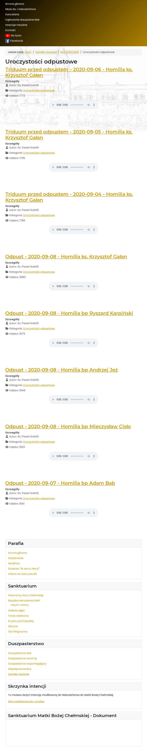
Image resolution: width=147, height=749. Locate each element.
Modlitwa (14, 563)
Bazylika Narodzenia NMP (24, 600)
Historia (13, 626)
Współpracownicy (19, 669)
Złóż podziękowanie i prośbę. (26, 701)
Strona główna (14, 4)
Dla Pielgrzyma (17, 631)
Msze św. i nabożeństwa (20, 9)
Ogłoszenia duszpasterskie (22, 20)
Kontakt (10, 30)
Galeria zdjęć (16, 610)
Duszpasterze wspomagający (27, 664)
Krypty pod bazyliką (21, 621)
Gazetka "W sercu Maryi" (24, 569)
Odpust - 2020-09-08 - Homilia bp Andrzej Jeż (61, 370)
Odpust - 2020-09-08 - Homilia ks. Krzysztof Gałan (66, 256)
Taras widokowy (18, 616)
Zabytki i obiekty (19, 605)
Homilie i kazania (18, 674)
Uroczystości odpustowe (39, 90)
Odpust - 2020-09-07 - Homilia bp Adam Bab (60, 483)
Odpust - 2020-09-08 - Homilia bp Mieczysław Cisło (68, 426)
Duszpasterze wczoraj (22, 658)
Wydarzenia (15, 558)
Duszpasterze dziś (19, 653)
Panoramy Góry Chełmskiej (25, 595)
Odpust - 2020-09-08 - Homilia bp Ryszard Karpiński (69, 313)
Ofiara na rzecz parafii (22, 574)
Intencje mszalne (16, 25)
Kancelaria (12, 14)
